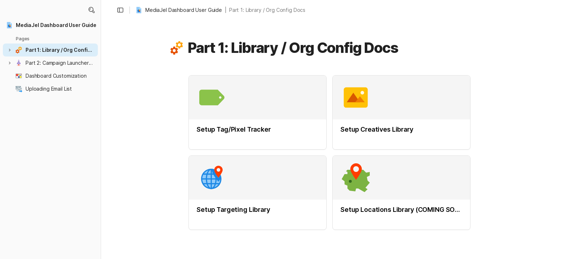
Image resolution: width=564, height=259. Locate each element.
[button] (91, 10)
